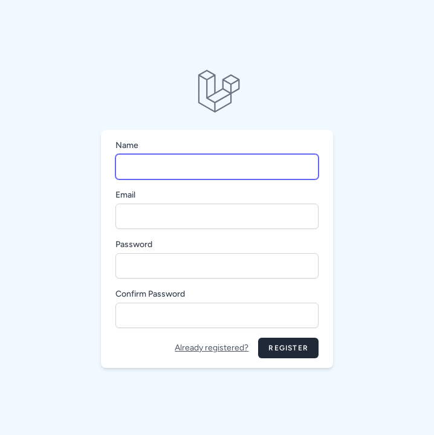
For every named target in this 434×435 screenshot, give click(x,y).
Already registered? (211, 348)
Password (133, 244)
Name (126, 145)
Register (288, 348)
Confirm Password (150, 294)
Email (125, 195)
